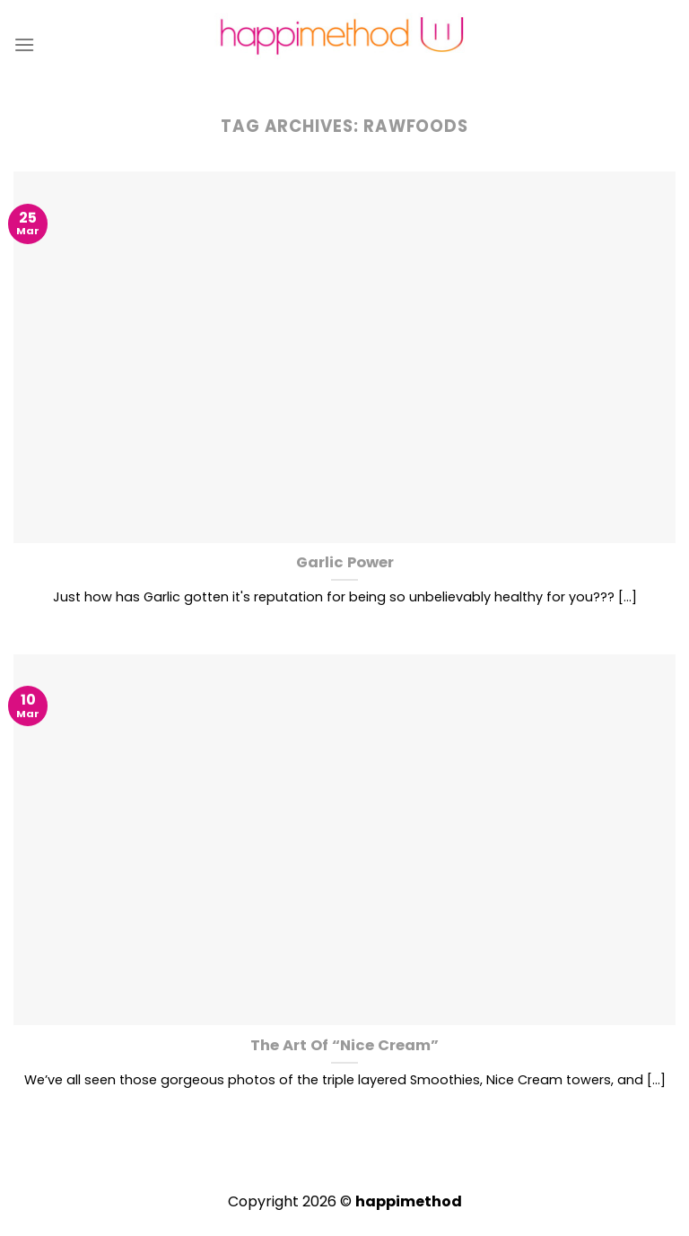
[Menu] (24, 44)
